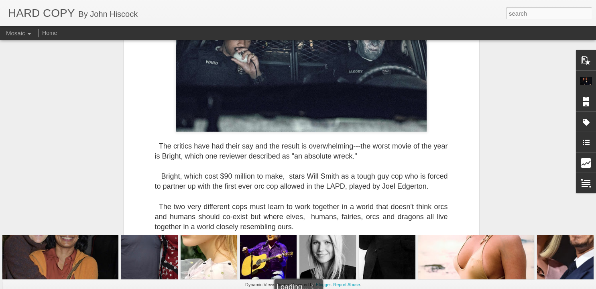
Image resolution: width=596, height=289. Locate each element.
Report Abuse (346, 284)
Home (49, 33)
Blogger (323, 284)
